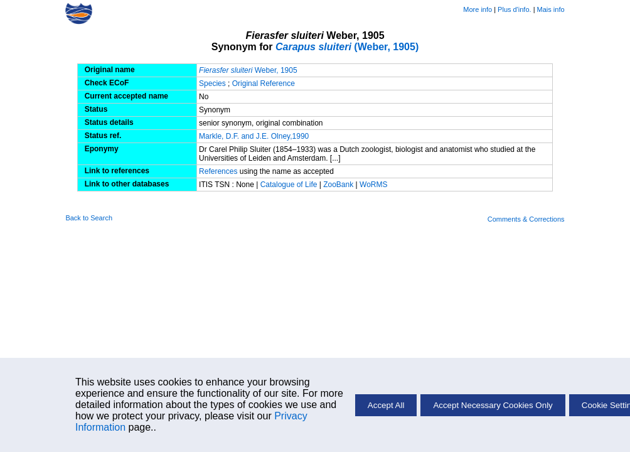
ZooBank (339, 184)
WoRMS (373, 184)
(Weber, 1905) (347, 46)
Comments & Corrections (526, 219)
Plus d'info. (514, 9)
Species (212, 83)
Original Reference (263, 83)
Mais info (551, 9)
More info (477, 9)
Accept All (386, 405)
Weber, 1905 (248, 70)
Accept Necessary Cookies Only (492, 405)
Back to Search (88, 218)
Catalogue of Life (289, 184)
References (218, 171)
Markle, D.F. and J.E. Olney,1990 (254, 136)
